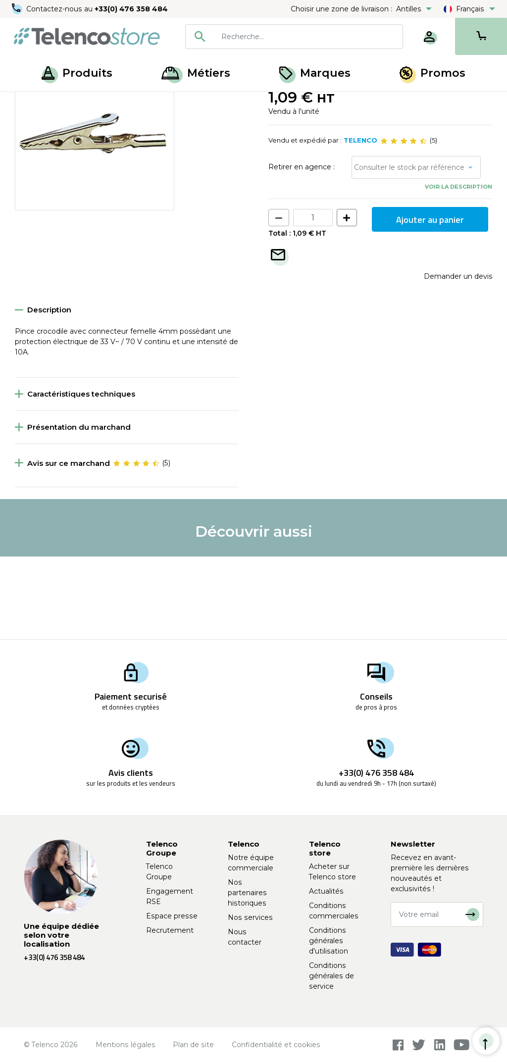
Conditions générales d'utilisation (328, 941)
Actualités (326, 891)
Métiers (195, 73)
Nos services (250, 917)
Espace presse (172, 915)
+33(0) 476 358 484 (131, 8)
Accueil (27, 103)
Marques (315, 73)
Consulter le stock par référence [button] (409, 250)
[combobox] (294, 36)
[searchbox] (308, 36)
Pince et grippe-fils (167, 103)
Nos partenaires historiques (247, 893)
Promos (432, 73)
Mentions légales (125, 1044)
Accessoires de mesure (87, 103)
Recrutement (170, 930)
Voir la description (458, 269)
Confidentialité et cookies (276, 1044)
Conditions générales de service (331, 976)
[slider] (403, 223)
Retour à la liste (45, 124)
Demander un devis (458, 358)
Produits (77, 73)
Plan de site (193, 1044)
